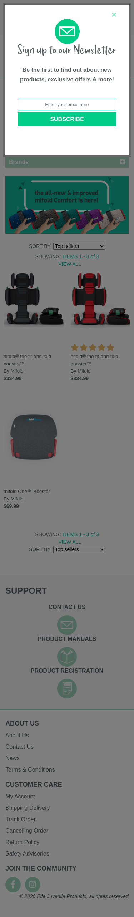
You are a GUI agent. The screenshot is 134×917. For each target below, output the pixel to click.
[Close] (113, 14)
